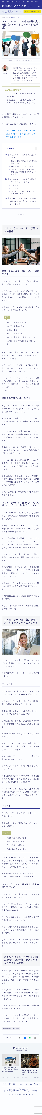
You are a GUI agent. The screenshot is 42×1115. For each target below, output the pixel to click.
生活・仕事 (15, 17)
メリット (14, 188)
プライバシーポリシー (25, 1093)
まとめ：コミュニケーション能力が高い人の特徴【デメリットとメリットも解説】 (23, 201)
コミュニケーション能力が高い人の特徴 (23, 156)
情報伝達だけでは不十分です (22, 166)
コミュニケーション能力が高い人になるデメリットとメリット (23, 180)
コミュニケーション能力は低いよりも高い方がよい (24, 193)
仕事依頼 (35, 1095)
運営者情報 (12, 1093)
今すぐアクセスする (31, 11)
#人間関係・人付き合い (11, 1028)
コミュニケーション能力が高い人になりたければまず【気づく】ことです (24, 172)
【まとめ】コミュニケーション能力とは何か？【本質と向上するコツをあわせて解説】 (20, 134)
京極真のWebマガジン (17, 6)
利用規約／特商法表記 (13, 1095)
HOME (4, 1088)
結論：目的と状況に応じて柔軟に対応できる (24, 162)
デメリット (15, 185)
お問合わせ (25, 1095)
